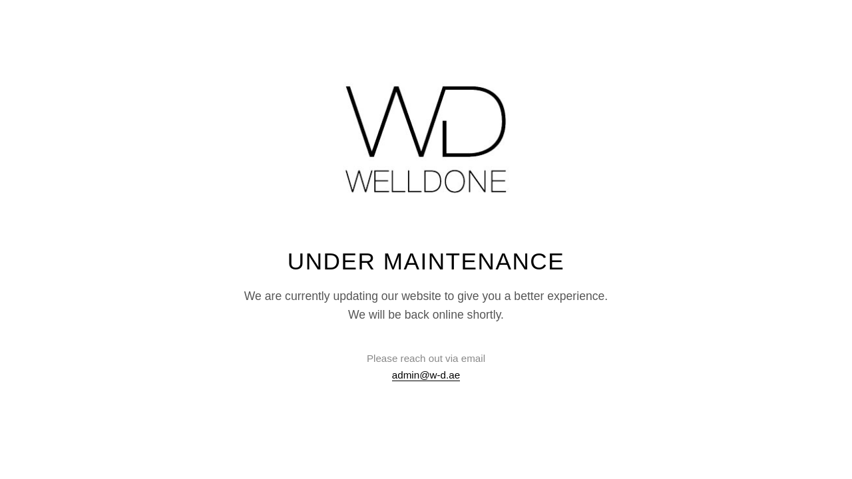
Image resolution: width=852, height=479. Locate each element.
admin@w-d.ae (426, 375)
